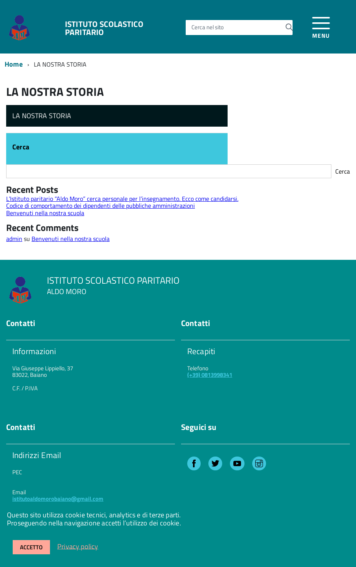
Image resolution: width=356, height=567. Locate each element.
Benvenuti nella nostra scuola (45, 212)
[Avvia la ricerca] (289, 27)
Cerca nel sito (207, 27)
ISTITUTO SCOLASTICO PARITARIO (104, 28)
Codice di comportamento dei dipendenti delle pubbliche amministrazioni (100, 205)
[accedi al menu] (321, 26)
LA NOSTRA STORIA (41, 115)
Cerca (20, 147)
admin (14, 238)
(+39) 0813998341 (209, 374)
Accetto (31, 547)
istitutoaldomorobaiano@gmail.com (57, 498)
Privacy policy (77, 546)
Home (14, 64)
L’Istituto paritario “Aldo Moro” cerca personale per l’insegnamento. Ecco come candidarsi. (122, 198)
